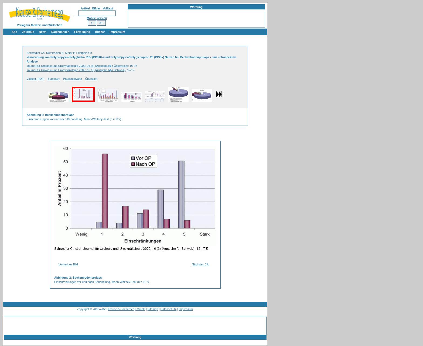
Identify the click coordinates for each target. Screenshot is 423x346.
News (42, 31)
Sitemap (153, 309)
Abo (14, 31)
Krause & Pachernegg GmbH (126, 309)
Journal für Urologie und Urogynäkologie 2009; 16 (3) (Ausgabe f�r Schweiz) (76, 70)
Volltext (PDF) (36, 78)
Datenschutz (168, 309)
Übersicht (91, 78)
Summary (53, 78)
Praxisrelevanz (72, 78)
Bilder (96, 8)
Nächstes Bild (200, 264)
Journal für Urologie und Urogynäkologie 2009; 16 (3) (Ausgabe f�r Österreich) (77, 65)
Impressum (117, 31)
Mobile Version (97, 18)
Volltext (108, 8)
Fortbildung (82, 31)
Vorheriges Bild (68, 264)
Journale (28, 31)
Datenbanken (60, 31)
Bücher (100, 31)
